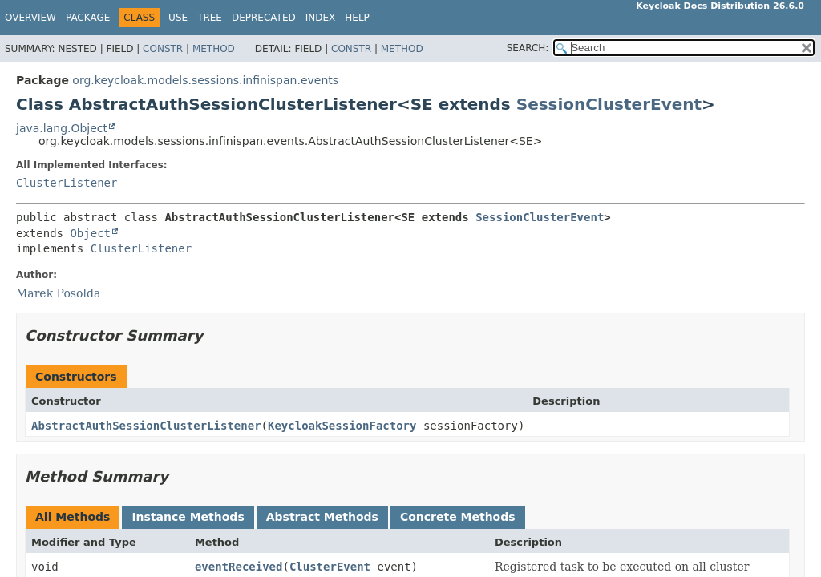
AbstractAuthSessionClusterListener (146, 425)
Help (357, 17)
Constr (163, 48)
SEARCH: (528, 48)
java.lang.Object (61, 128)
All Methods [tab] (72, 516)
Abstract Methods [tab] (322, 516)
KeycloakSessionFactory (342, 425)
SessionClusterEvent (609, 104)
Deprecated (264, 17)
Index (320, 17)
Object (90, 233)
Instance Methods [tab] (187, 516)
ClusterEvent (329, 566)
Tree (209, 17)
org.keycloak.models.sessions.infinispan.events (205, 80)
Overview (30, 17)
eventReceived (239, 566)
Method (213, 48)
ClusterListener (66, 182)
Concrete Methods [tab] (458, 516)
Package (88, 17)
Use (178, 17)
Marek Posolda (58, 293)
